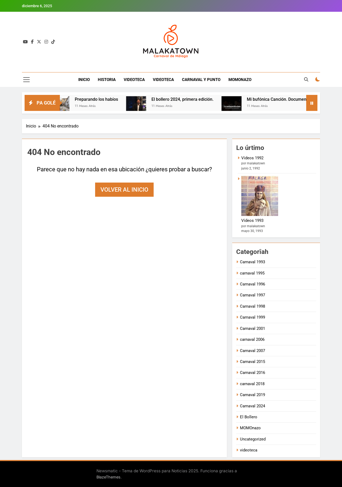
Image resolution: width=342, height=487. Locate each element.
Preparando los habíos (100, 99)
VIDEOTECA (134, 79)
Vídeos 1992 (252, 158)
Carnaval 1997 (252, 295)
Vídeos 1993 (252, 220)
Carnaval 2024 (252, 406)
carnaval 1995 (252, 273)
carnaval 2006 (252, 339)
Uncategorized (253, 439)
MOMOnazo (250, 428)
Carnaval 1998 (252, 306)
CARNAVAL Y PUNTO (201, 79)
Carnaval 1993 (252, 262)
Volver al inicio (124, 189)
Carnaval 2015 (252, 361)
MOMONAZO (239, 79)
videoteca (248, 450)
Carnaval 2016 (252, 372)
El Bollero (248, 417)
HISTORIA (107, 79)
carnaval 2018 (252, 383)
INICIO (84, 79)
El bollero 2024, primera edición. (186, 99)
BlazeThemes (108, 477)
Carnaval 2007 (252, 350)
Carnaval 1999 (252, 317)
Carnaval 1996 (252, 284)
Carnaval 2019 (252, 394)
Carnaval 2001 (252, 328)
